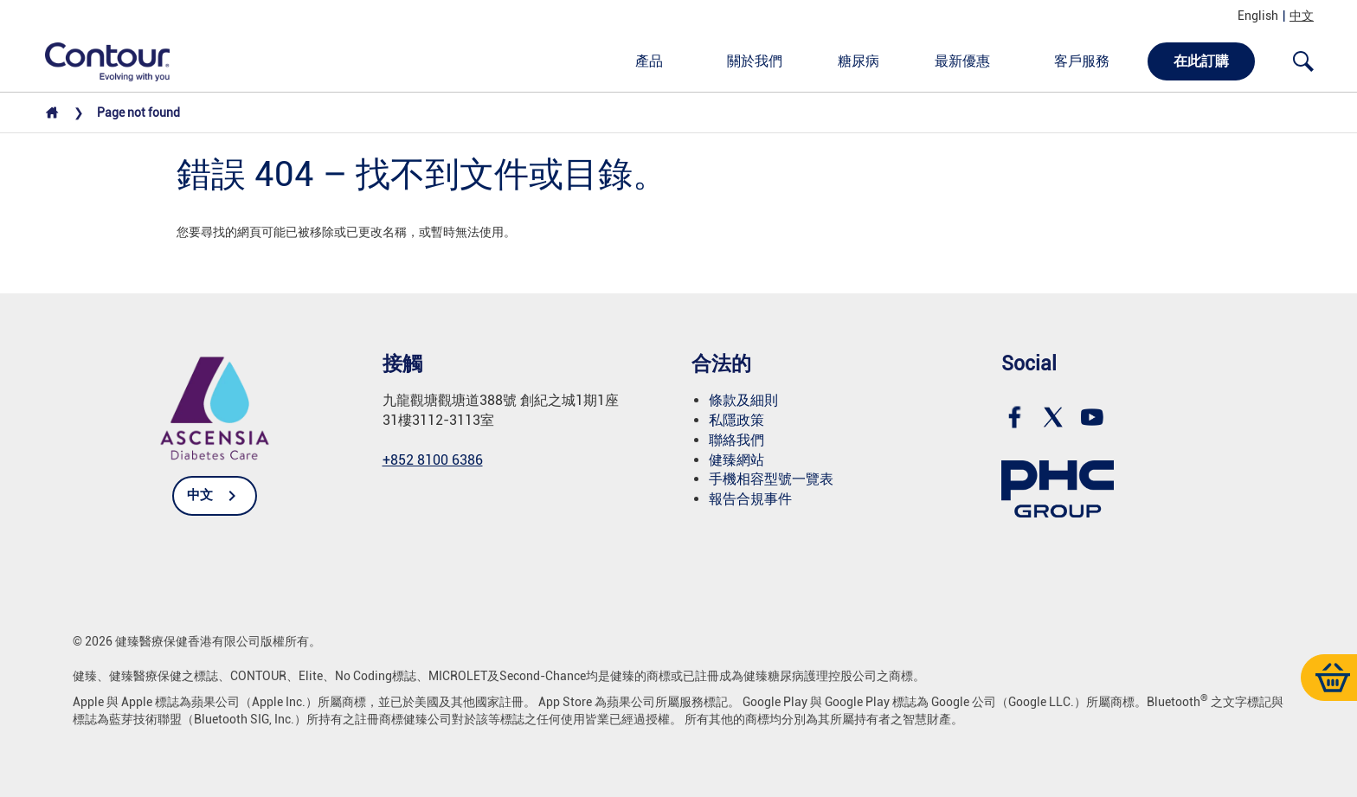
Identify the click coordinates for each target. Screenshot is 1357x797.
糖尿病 (858, 61)
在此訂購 (1201, 61)
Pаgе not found (138, 112)
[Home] (52, 117)
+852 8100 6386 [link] (433, 460)
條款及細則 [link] (743, 400)
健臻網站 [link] (736, 460)
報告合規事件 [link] (750, 499)
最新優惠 (962, 61)
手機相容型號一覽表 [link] (771, 479)
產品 (649, 61)
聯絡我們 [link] (736, 440)
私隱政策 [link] (736, 420)
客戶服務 (1081, 61)
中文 (1301, 15)
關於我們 (754, 61)
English (1258, 15)
